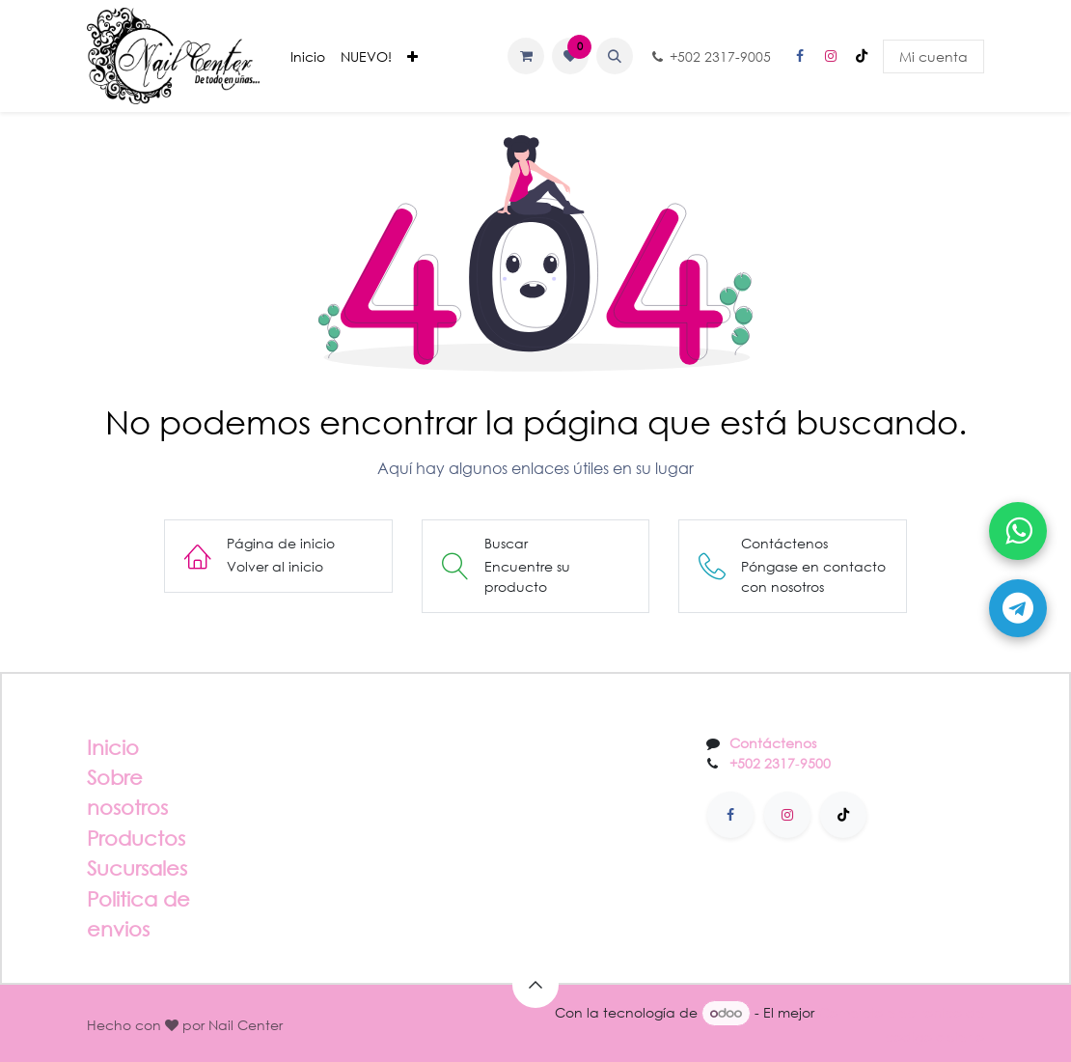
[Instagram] (830, 56)
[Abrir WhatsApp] (1018, 531)
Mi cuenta (933, 56)
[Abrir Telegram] (1018, 608)
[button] (614, 56)
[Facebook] (799, 56)
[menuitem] (308, 56)
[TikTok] (861, 56)
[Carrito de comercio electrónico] (526, 56)
